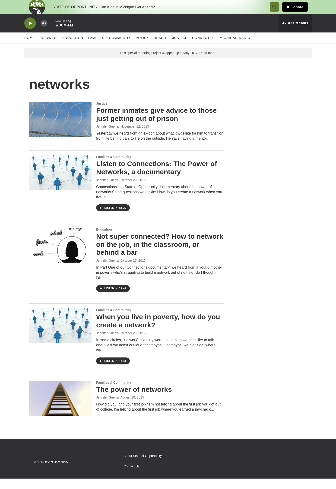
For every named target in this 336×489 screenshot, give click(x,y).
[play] (30, 33)
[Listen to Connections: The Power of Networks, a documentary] (60, 183)
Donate (300, 12)
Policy (142, 48)
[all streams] (295, 33)
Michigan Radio (235, 48)
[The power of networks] (60, 408)
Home (29, 48)
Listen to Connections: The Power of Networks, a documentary (156, 178)
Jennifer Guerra (107, 137)
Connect (201, 48)
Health (161, 48)
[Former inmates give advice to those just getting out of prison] (60, 129)
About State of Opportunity (143, 466)
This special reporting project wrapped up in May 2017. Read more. (168, 63)
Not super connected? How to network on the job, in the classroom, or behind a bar (159, 255)
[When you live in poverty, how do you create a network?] (60, 336)
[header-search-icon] (276, 12)
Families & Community (109, 48)
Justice (179, 48)
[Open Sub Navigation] (213, 48)
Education (72, 48)
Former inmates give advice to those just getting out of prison (156, 125)
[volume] (44, 34)
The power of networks (134, 400)
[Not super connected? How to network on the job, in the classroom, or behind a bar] (60, 255)
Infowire (49, 48)
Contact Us (131, 477)
